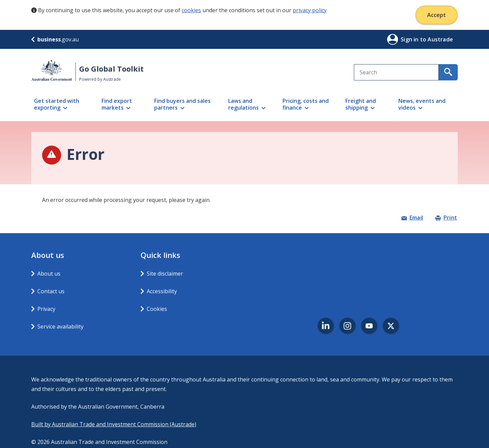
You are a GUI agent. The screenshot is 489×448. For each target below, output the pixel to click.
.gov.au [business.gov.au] (55, 39)
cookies (191, 10)
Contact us (51, 291)
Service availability (60, 326)
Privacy (46, 309)
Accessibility (162, 291)
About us (48, 273)
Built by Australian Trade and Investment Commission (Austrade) (113, 424)
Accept (436, 15)
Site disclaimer (165, 273)
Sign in (410, 39)
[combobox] (396, 72)
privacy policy (310, 10)
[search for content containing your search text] (448, 72)
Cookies (157, 309)
